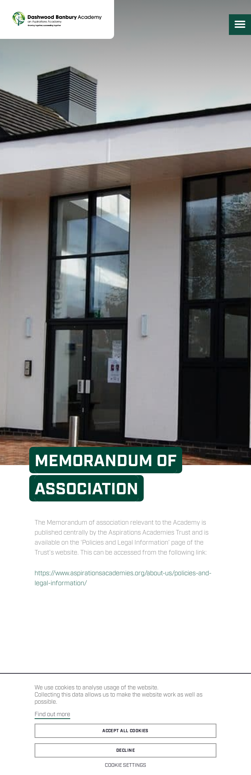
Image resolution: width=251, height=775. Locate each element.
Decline (125, 750)
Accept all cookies (125, 731)
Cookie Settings (125, 765)
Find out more (52, 714)
